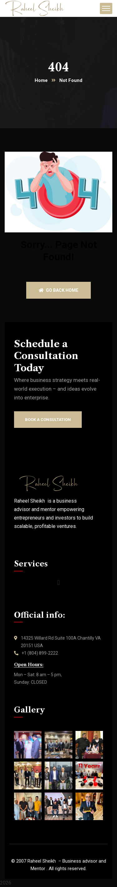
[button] (58, 583)
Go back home (58, 290)
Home (41, 80)
